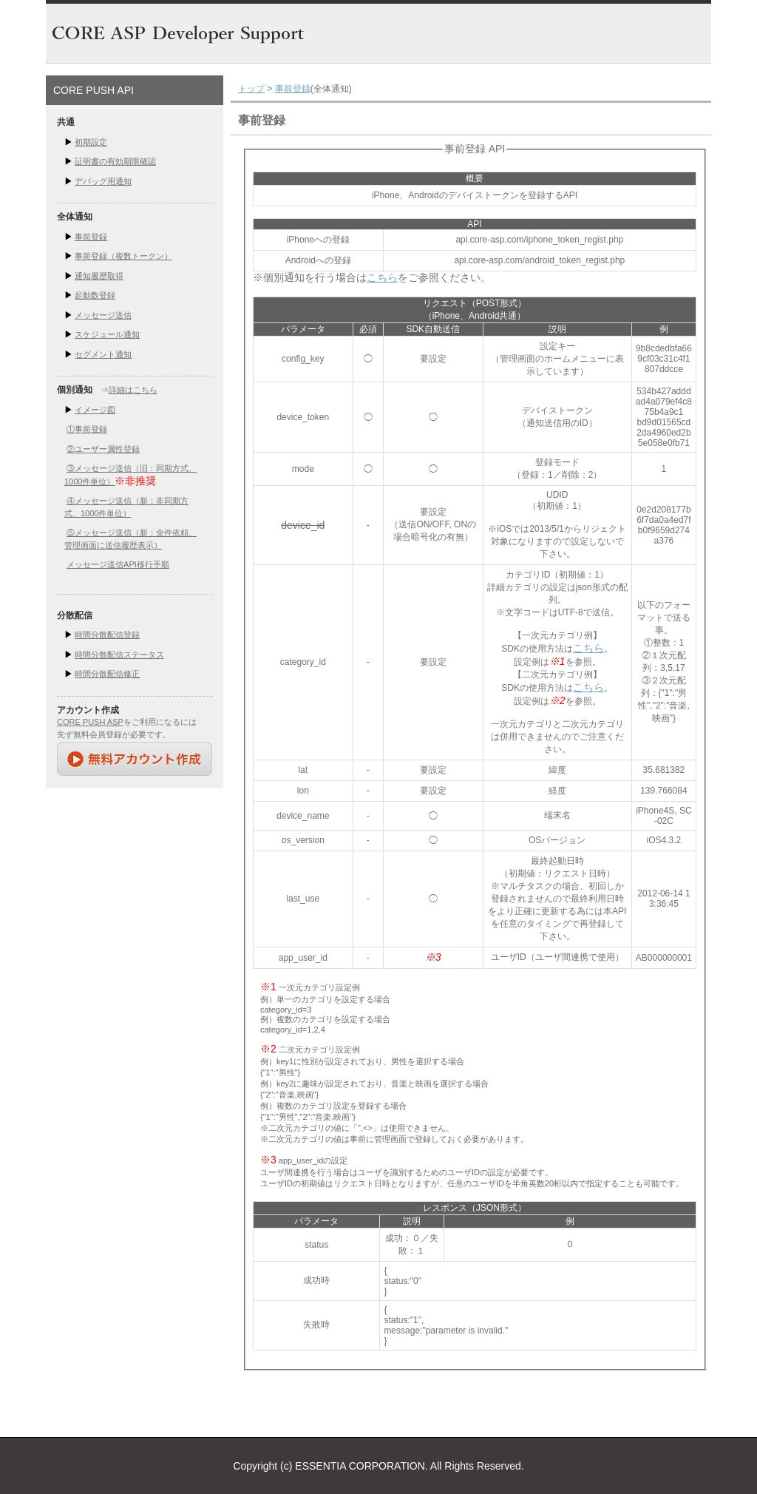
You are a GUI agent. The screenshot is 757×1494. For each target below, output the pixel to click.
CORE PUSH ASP (90, 721)
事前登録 (91, 236)
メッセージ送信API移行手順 (118, 564)
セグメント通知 (103, 354)
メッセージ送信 (103, 315)
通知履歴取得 (99, 275)
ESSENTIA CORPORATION (360, 1466)
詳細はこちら (133, 389)
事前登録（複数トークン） (123, 255)
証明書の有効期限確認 (115, 161)
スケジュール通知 (107, 334)
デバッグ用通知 (103, 181)
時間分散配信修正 (107, 673)
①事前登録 (87, 429)
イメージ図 (95, 409)
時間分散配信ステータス (119, 654)
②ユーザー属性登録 (103, 449)
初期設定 (91, 142)
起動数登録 (95, 295)
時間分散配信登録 (107, 634)
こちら (382, 277)
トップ (251, 89)
